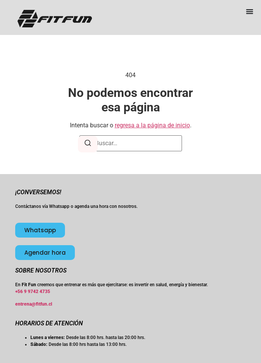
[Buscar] (88, 144)
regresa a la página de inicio (152, 125)
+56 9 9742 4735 (32, 291)
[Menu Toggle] (249, 11)
